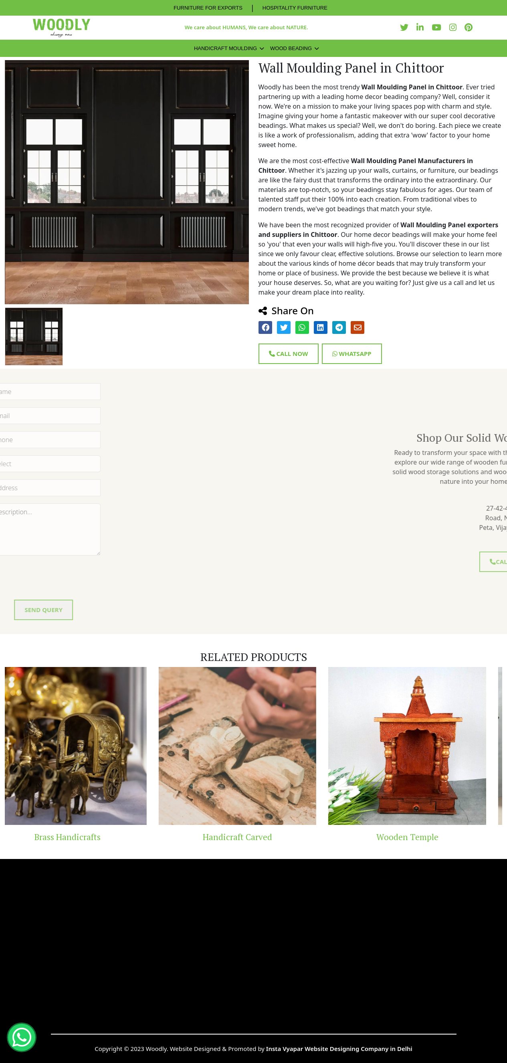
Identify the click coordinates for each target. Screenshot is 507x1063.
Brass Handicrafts (83, 837)
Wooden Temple (423, 837)
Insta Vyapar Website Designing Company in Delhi (339, 1049)
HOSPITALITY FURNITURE (295, 8)
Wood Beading (291, 48)
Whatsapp (352, 354)
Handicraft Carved (253, 837)
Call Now (288, 354)
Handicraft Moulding (225, 48)
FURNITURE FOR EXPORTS (208, 8)
